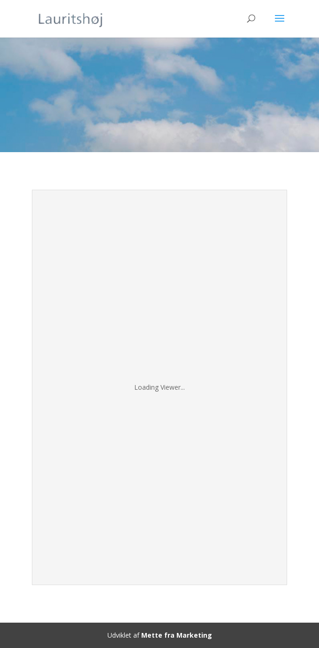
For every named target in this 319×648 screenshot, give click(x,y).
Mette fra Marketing (176, 635)
